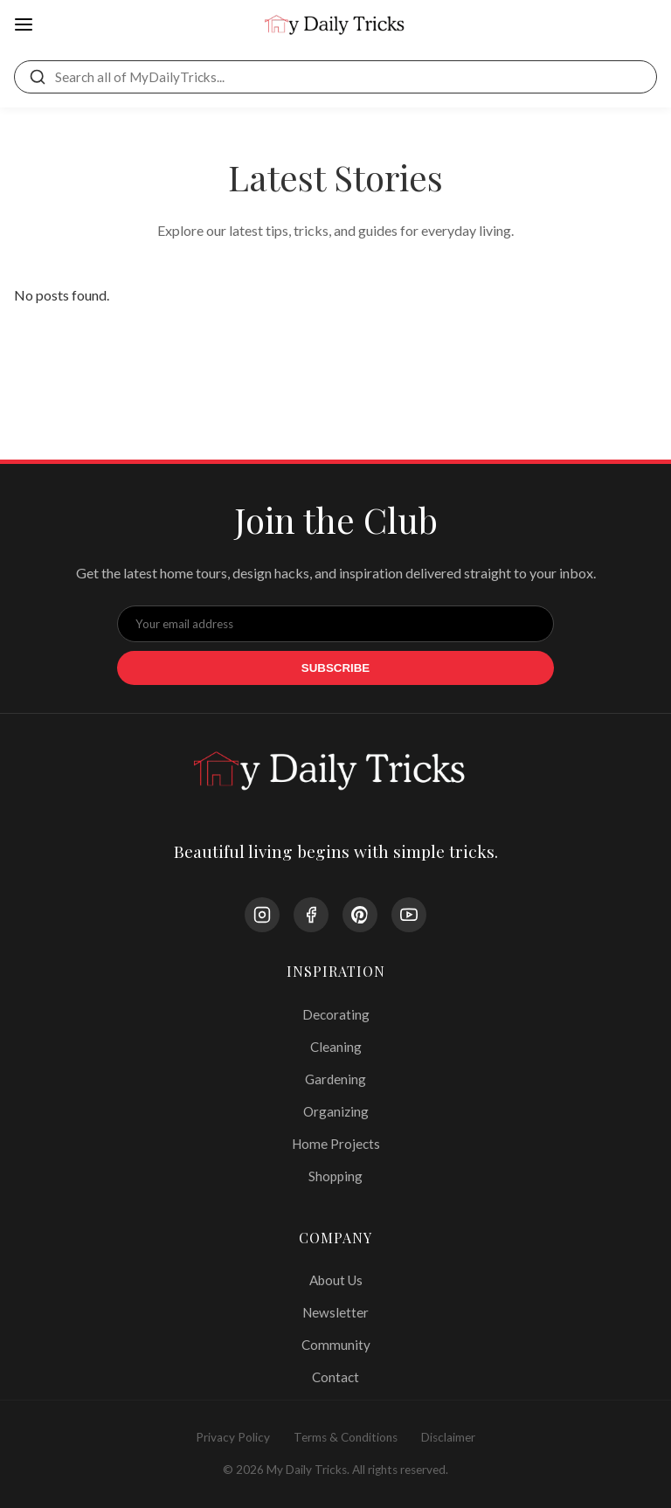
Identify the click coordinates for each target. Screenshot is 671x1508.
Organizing (336, 1111)
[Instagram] (262, 914)
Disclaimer (448, 1437)
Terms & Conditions (346, 1437)
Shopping (335, 1176)
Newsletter (335, 1312)
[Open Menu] (23, 26)
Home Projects (336, 1144)
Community (335, 1344)
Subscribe (335, 667)
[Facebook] (311, 914)
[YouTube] (408, 914)
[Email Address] (335, 623)
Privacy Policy (233, 1437)
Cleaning (336, 1047)
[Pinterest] (359, 914)
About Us (336, 1280)
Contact (335, 1377)
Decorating (336, 1014)
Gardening (335, 1079)
